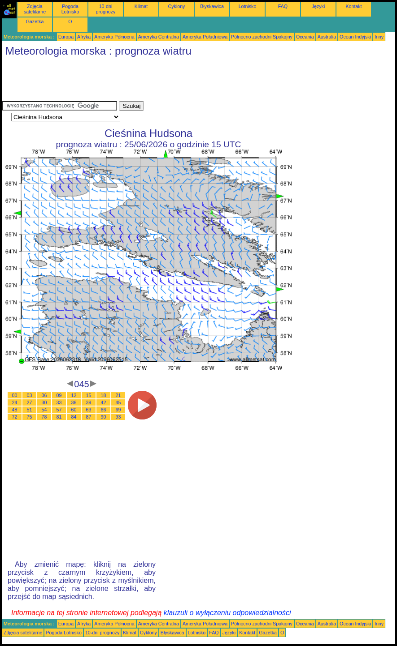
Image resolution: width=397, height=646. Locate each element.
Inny (379, 36)
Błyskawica (212, 6)
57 (59, 409)
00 (14, 395)
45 (118, 402)
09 (59, 395)
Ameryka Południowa (205, 36)
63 (89, 409)
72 (14, 416)
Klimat (141, 6)
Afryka (84, 36)
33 (59, 402)
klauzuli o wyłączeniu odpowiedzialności (227, 612)
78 (44, 416)
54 (44, 409)
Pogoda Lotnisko (70, 9)
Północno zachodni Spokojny (261, 36)
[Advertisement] (165, 81)
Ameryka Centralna (158, 36)
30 (44, 402)
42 (103, 402)
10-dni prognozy (106, 9)
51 (29, 409)
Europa (66, 36)
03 (29, 395)
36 (74, 402)
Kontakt (353, 6)
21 (118, 395)
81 (59, 416)
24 (14, 402)
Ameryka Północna (114, 36)
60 (74, 409)
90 (103, 416)
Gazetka (35, 21)
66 (103, 409)
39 (89, 402)
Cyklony (176, 6)
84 (74, 416)
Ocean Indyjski (355, 36)
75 (29, 416)
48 (14, 409)
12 (74, 395)
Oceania (305, 36)
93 (118, 416)
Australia (327, 36)
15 (89, 395)
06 (44, 395)
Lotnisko (248, 6)
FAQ (283, 6)
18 (103, 395)
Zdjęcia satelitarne (35, 9)
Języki (318, 6)
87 (89, 416)
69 (118, 409)
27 (29, 402)
